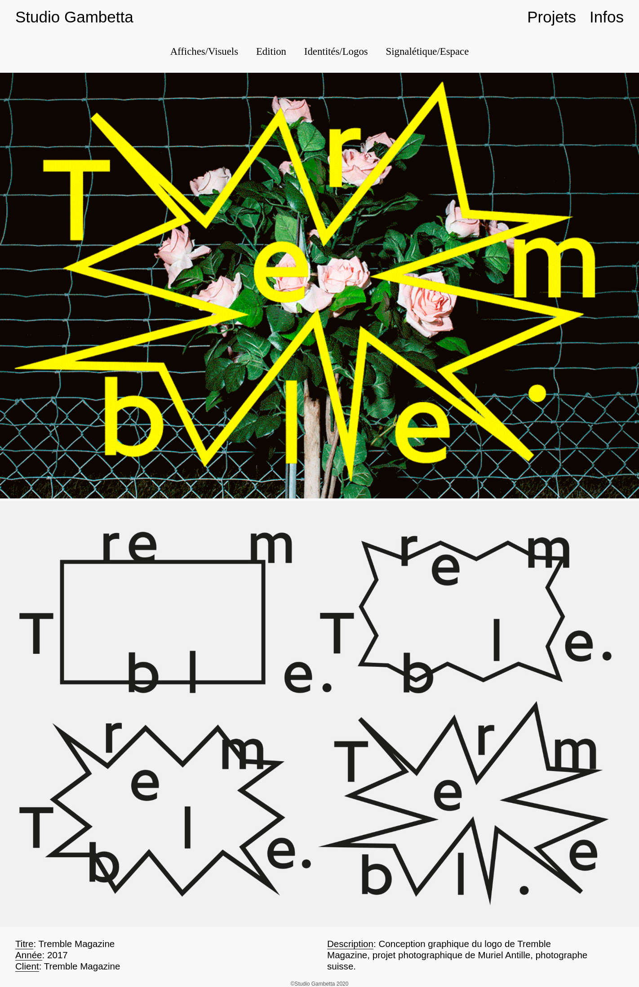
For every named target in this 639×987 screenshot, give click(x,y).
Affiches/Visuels (204, 51)
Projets (551, 17)
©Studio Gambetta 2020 (320, 984)
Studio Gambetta (74, 17)
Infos (607, 17)
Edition (271, 51)
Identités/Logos (336, 51)
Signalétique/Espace (427, 51)
